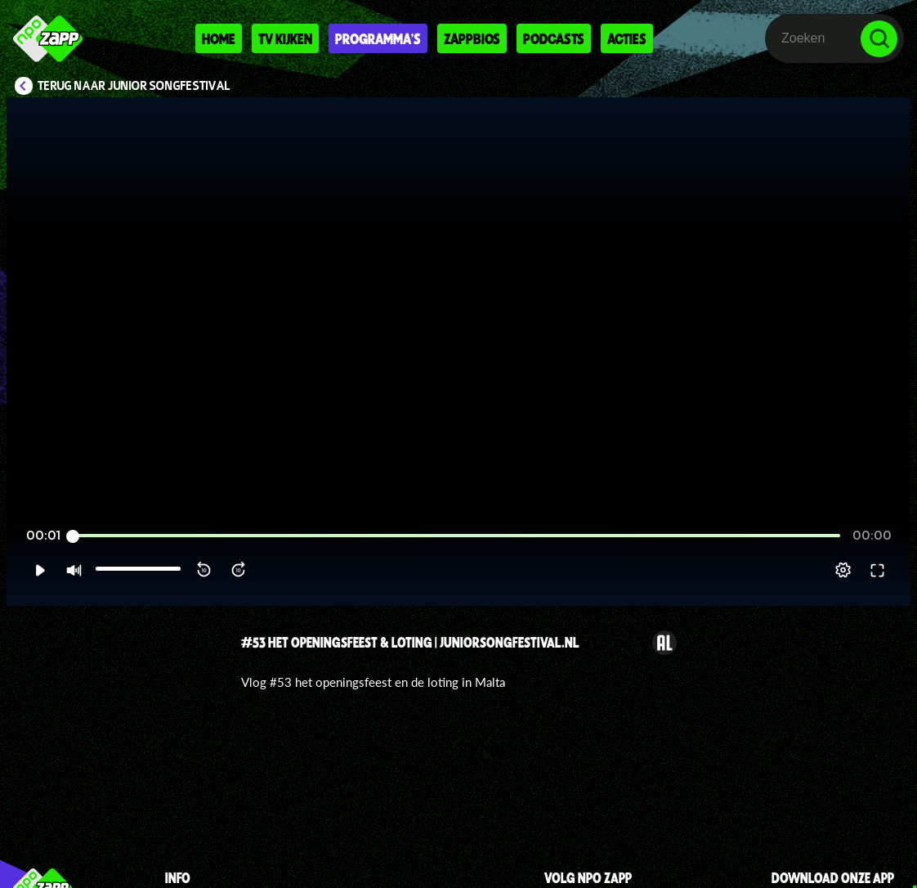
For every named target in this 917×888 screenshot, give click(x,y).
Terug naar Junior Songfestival (134, 85)
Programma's (378, 38)
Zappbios (472, 38)
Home (218, 38)
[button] (39, 570)
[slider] (456, 536)
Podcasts (553, 38)
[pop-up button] (843, 570)
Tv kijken (285, 38)
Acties (626, 38)
